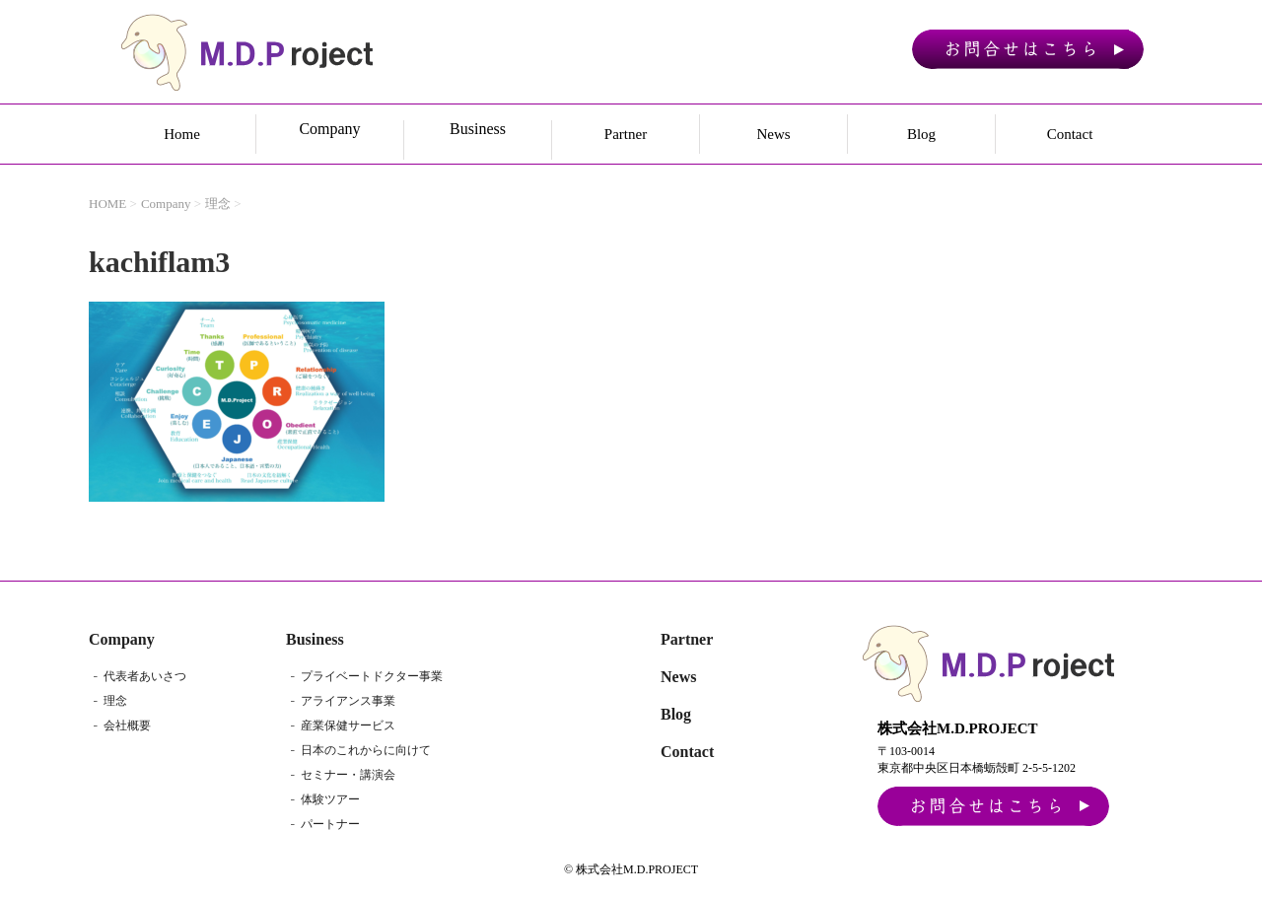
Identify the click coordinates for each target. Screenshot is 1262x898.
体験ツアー (330, 799)
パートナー (330, 824)
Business (315, 639)
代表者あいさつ (145, 676)
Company (122, 639)
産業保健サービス (348, 725)
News (773, 134)
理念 (115, 701)
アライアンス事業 (348, 701)
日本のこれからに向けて (366, 750)
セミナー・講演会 (348, 775)
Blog (921, 134)
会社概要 (127, 725)
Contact (1070, 134)
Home (182, 134)
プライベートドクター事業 (372, 676)
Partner (625, 134)
